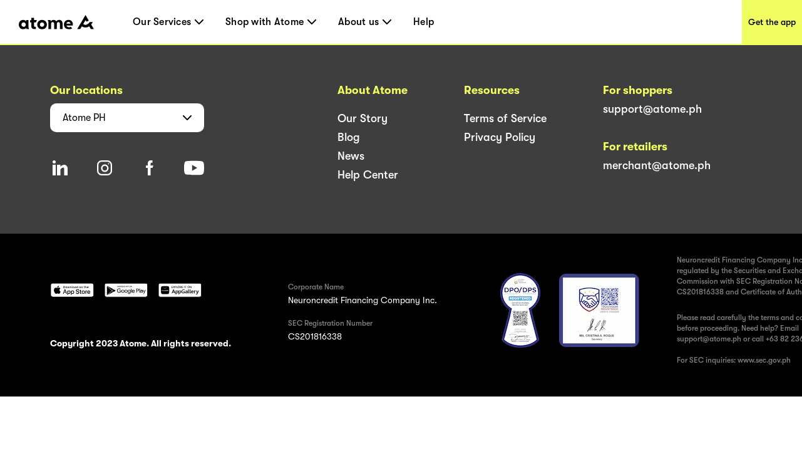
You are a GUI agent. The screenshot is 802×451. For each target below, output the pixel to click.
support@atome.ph (652, 109)
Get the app (772, 22)
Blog (348, 137)
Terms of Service (505, 118)
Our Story (362, 118)
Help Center (367, 174)
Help (423, 22)
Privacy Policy (499, 137)
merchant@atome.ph (657, 165)
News (350, 156)
